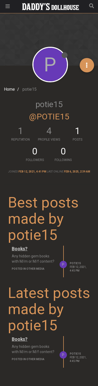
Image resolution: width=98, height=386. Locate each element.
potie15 (75, 263)
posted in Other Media (28, 268)
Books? (19, 248)
